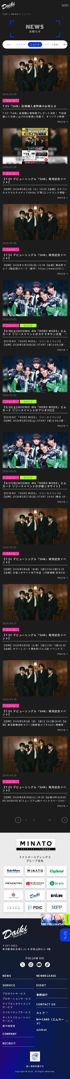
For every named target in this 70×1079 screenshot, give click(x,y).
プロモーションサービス (16, 998)
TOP (5, 14)
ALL (9, 44)
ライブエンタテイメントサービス (16, 1005)
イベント (20, 44)
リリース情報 (51, 44)
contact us (46, 1004)
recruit (9, 1043)
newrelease (46, 976)
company (9, 1034)
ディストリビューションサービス (16, 1019)
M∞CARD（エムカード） (50, 1021)
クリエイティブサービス (16, 1012)
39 (50, 820)
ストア (40, 1013)
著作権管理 (8, 1025)
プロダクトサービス (14, 993)
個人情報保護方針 (35, 1066)
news (14, 14)
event (41, 985)
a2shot (41, 1030)
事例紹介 (42, 995)
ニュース (35, 44)
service (8, 985)
